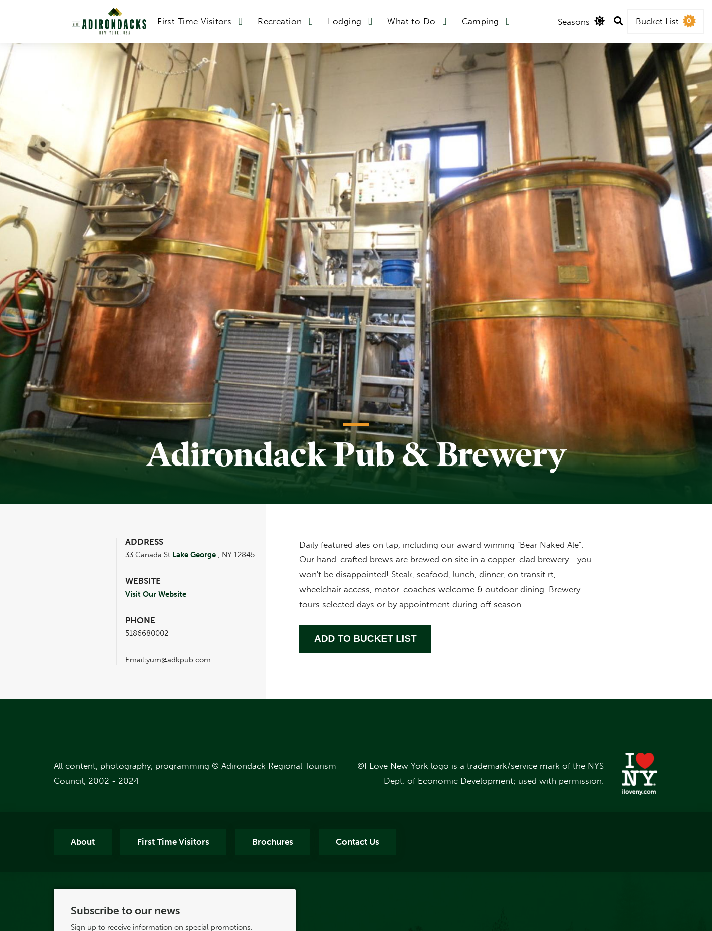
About (83, 842)
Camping (480, 21)
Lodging (344, 21)
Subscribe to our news (125, 911)
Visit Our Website (155, 594)
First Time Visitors (194, 21)
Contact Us (357, 842)
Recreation (280, 21)
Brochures (272, 842)
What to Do (411, 21)
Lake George (194, 554)
